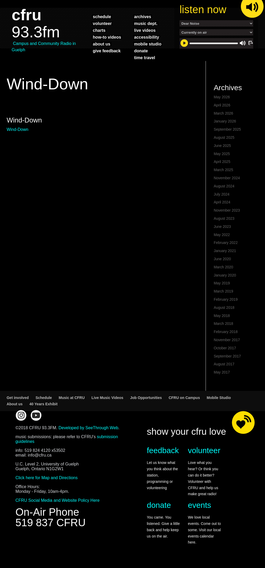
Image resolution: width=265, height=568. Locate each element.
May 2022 (222, 235)
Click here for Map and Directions (47, 477)
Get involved (18, 398)
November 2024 (227, 178)
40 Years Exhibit (43, 404)
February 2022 (226, 242)
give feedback (107, 51)
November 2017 (227, 340)
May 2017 (222, 372)
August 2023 (224, 218)
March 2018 (223, 323)
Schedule (43, 398)
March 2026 (223, 113)
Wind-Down (17, 129)
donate (141, 51)
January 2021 (225, 251)
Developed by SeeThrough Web (88, 428)
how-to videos (107, 37)
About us (15, 404)
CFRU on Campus (184, 398)
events (199, 505)
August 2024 (224, 186)
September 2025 (227, 129)
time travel (144, 57)
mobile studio (147, 44)
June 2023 (222, 226)
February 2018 (226, 332)
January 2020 (225, 275)
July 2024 (222, 194)
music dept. (145, 23)
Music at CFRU (72, 398)
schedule (102, 16)
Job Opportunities (146, 398)
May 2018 (222, 316)
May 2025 (222, 154)
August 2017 (224, 364)
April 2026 (222, 105)
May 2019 (222, 283)
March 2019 (223, 291)
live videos (145, 30)
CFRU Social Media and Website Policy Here (58, 500)
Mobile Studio (219, 398)
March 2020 (223, 267)
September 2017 (227, 356)
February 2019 (226, 299)
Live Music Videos (107, 398)
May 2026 (222, 97)
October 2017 (225, 348)
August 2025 (224, 137)
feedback (163, 450)
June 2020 (222, 259)
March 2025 (223, 170)
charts (99, 30)
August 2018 (224, 307)
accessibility (146, 37)
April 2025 (222, 162)
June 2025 (222, 146)
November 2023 (227, 210)
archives (142, 16)
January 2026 (225, 121)
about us (101, 44)
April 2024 (222, 202)
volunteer (102, 23)
